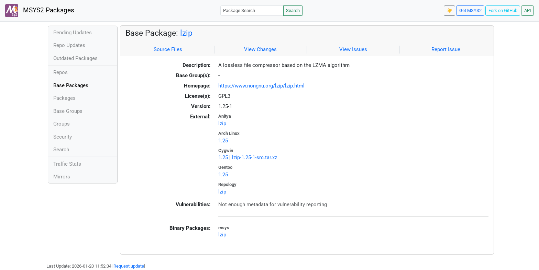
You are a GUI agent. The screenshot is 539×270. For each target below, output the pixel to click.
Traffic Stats (67, 164)
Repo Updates (69, 45)
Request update (128, 266)
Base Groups (67, 111)
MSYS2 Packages (39, 10)
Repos (60, 72)
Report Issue (445, 49)
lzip (186, 32)
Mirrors (61, 177)
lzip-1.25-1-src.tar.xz (254, 157)
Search (293, 10)
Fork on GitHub (502, 10)
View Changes (260, 49)
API (527, 10)
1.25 (223, 141)
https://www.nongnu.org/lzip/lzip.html (261, 86)
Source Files (168, 49)
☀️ (449, 10)
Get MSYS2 (470, 10)
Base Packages (70, 85)
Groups (61, 124)
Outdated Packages (75, 58)
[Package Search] (252, 10)
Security (62, 137)
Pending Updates (72, 33)
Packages (64, 98)
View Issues (353, 49)
